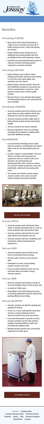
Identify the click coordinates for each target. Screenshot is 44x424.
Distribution (18, 419)
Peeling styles (26, 411)
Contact (28, 419)
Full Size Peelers (32, 414)
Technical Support (32, 416)
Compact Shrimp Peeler (14, 414)
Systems (7, 416)
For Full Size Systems (22, 215)
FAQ (21, 416)
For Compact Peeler (21, 395)
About (15, 416)
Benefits (15, 411)
